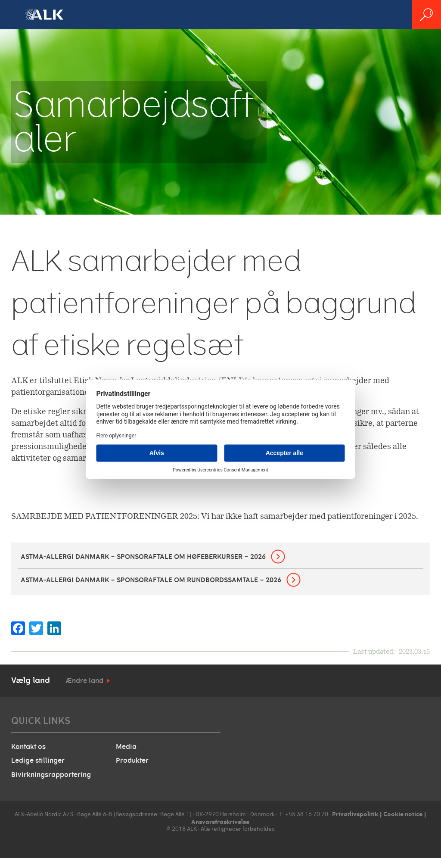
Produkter (132, 760)
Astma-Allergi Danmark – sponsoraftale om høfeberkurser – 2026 (143, 557)
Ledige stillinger (38, 760)
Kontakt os (28, 747)
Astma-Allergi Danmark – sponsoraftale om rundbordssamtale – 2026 (151, 580)
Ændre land (84, 681)
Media (126, 747)
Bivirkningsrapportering (51, 775)
